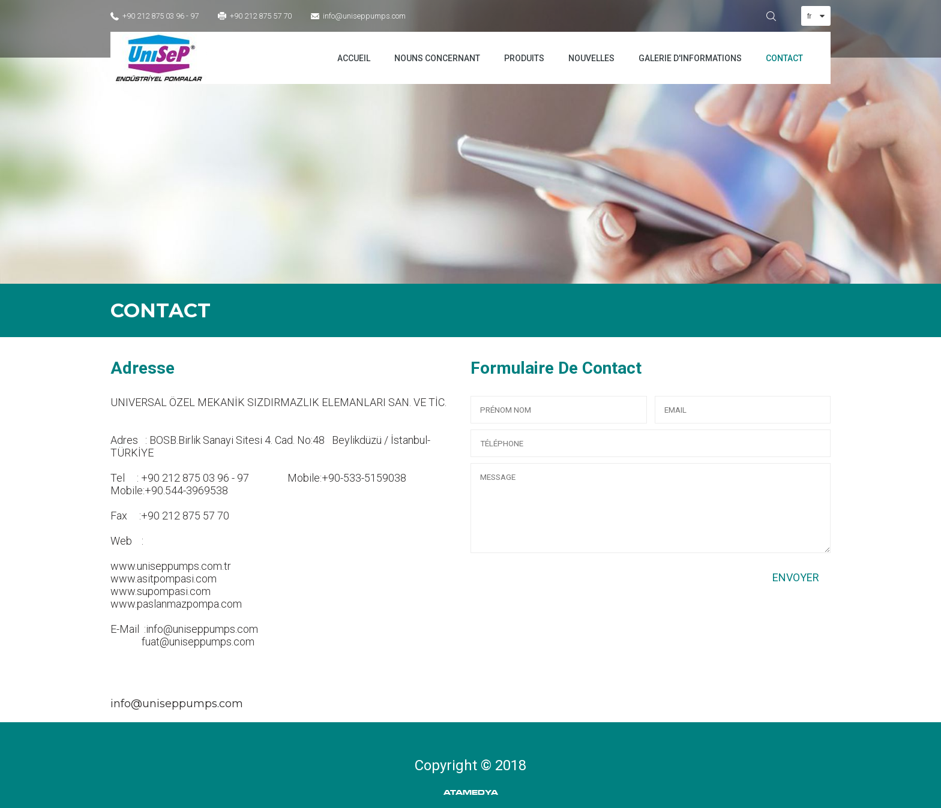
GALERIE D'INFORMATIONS (690, 58)
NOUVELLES (591, 58)
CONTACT (784, 58)
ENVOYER (795, 577)
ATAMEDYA (470, 792)
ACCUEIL (353, 58)
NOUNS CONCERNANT (437, 58)
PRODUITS (524, 58)
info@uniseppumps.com (364, 15)
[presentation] (561, 582)
